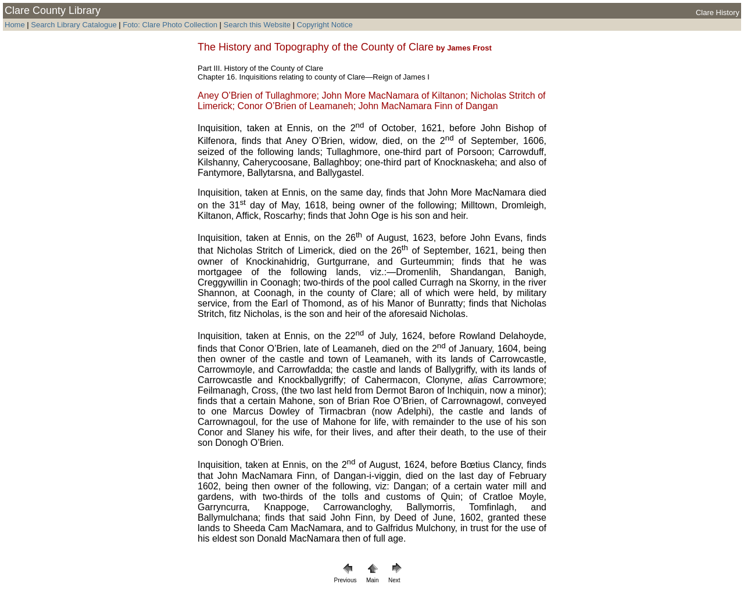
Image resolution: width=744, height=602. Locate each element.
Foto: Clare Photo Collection (171, 24)
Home (15, 24)
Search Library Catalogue (73, 24)
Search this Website (256, 24)
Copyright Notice (325, 24)
